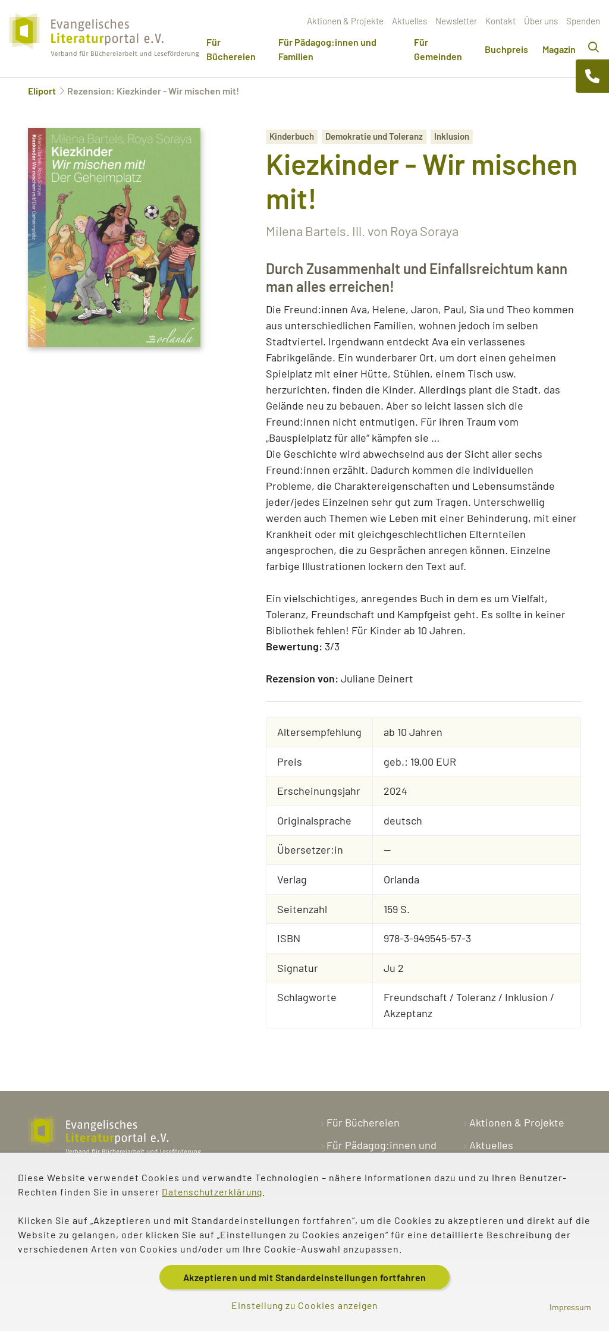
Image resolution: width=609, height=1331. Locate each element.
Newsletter (456, 20)
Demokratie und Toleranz (374, 136)
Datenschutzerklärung (214, 1191)
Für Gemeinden (438, 49)
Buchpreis (506, 49)
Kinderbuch (291, 136)
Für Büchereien (231, 49)
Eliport (42, 90)
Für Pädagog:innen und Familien (327, 49)
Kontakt (500, 20)
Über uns (541, 20)
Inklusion (451, 136)
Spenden (583, 20)
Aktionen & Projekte (345, 20)
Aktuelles (409, 20)
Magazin (559, 49)
